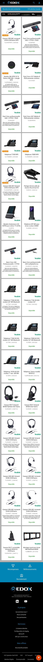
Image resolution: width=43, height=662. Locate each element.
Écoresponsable (20, 659)
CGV (21, 655)
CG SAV (37, 655)
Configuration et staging (21, 631)
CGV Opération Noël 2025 (11, 655)
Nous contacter (21, 614)
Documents (31, 659)
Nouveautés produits (21, 647)
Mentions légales (9, 659)
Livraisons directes (21, 628)
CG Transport (28, 655)
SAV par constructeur (21, 636)
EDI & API (21, 634)
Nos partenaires (21, 617)
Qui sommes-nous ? (21, 612)
